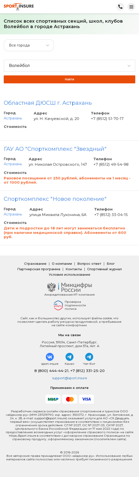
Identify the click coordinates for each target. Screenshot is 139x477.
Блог (111, 263)
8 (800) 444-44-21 (51, 370)
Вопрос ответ (89, 263)
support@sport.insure (69, 378)
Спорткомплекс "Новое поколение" (55, 199)
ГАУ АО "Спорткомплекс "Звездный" (55, 149)
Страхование (35, 263)
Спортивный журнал (104, 269)
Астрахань (13, 118)
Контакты (74, 269)
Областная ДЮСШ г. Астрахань (48, 103)
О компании (62, 263)
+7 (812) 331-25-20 (87, 370)
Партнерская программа (38, 269)
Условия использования (69, 274)
